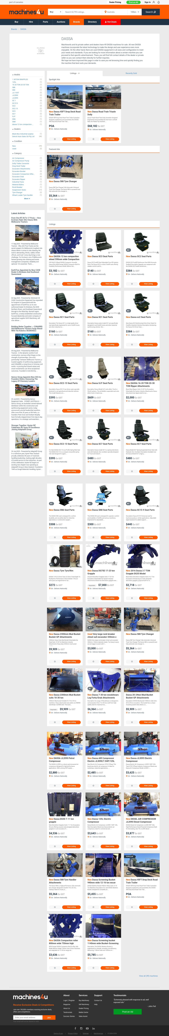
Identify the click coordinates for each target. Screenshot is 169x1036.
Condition (17, 141)
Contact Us (98, 1000)
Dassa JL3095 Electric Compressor (139, 759)
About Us (66, 1008)
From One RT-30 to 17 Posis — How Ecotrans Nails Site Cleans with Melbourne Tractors (26, 220)
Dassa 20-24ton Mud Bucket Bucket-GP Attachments (139, 696)
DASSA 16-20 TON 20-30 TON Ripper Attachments (140, 384)
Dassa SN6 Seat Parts (61, 510)
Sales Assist (83, 1016)
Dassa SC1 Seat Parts (61, 317)
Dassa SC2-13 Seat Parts (63, 383)
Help (95, 1004)
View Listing (71, 139)
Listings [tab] (75, 73)
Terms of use (58, 1033)
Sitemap (86, 1033)
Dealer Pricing (84, 1008)
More (27, 199)
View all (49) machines (148, 976)
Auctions (61, 22)
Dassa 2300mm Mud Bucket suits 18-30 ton (64, 696)
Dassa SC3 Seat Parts (100, 256)
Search (151, 12)
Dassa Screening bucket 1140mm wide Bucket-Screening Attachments (103, 942)
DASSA (23, 29)
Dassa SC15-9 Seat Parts (140, 510)
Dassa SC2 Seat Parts (138, 256)
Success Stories (69, 1016)
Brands (76, 22)
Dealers (16, 129)
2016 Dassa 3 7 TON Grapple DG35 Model (138, 572)
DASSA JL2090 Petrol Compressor (61, 759)
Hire (31, 22)
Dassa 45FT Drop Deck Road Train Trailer (65, 113)
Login (65, 1000)
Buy (16, 22)
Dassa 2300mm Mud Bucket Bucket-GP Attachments (64, 635)
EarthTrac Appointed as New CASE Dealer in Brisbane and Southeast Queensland (25, 272)
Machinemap (98, 1033)
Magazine (66, 1004)
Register (72, 1000)
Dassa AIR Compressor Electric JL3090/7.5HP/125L (101, 759)
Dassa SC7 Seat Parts (100, 444)
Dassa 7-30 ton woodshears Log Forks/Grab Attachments (103, 696)
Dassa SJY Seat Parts (100, 383)
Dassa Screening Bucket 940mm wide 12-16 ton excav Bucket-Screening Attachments (102, 881)
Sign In (148, 2)
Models (16, 75)
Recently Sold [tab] (131, 73)
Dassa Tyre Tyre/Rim (61, 570)
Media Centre (83, 1012)
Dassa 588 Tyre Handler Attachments (62, 881)
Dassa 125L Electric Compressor (99, 820)
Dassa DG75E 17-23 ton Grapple (101, 572)
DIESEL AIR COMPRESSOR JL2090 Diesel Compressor (141, 820)
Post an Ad (133, 2)
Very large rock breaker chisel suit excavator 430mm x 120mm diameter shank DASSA (102, 636)
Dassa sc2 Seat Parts (138, 317)
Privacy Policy (73, 1033)
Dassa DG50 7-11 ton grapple (61, 820)
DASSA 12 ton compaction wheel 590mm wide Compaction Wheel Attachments (64, 258)
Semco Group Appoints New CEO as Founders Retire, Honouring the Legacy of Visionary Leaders (26, 379)
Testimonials (67, 1012)
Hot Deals (111, 21)
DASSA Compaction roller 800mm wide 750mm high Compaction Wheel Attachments (64, 942)
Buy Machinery (84, 1000)
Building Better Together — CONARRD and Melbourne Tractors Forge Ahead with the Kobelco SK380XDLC (26, 329)
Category (17, 153)
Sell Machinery (84, 1004)
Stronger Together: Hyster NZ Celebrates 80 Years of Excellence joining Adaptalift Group (25, 427)
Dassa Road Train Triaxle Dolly (102, 113)
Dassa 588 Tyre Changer (63, 181)
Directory (92, 22)
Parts (45, 22)
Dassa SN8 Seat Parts (100, 510)
